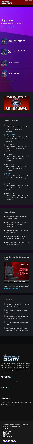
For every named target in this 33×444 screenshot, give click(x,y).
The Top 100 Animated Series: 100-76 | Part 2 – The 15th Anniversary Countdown (17, 178)
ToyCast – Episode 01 (13, 73)
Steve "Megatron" (11, 134)
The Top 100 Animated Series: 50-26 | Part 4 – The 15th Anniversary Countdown (17, 225)
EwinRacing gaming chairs (11, 288)
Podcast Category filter (9, 27)
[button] (16, 381)
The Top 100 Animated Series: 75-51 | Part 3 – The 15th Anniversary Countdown (17, 129)
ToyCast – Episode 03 (13, 62)
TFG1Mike (8, 174)
